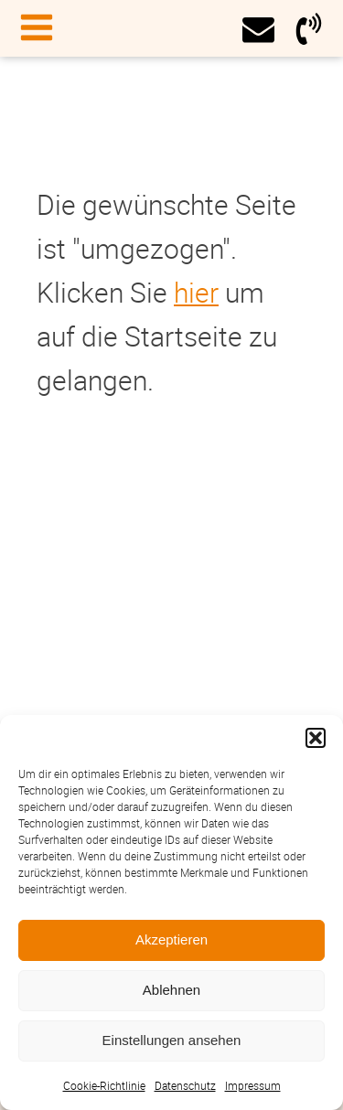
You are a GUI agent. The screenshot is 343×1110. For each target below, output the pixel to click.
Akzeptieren (171, 939)
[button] (315, 738)
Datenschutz (185, 1085)
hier (196, 292)
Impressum (253, 1085)
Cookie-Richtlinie (104, 1085)
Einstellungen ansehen (171, 1040)
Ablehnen (171, 990)
